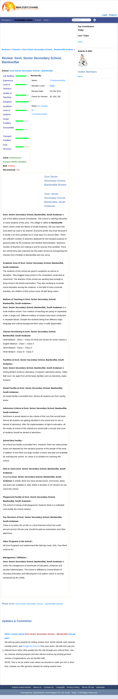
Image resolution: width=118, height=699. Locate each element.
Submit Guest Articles (21, 687)
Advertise (100, 687)
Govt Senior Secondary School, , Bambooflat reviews (47, 49)
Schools (16, 49)
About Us (37, 687)
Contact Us (49, 687)
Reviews (6, 49)
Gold (52, 86)
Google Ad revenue (31, 646)
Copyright (60, 687)
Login (104, 15)
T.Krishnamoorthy (58, 80)
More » (47, 20)
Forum (38, 20)
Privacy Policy (73, 687)
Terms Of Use (88, 687)
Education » (6, 20)
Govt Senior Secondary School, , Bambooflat (31, 71)
